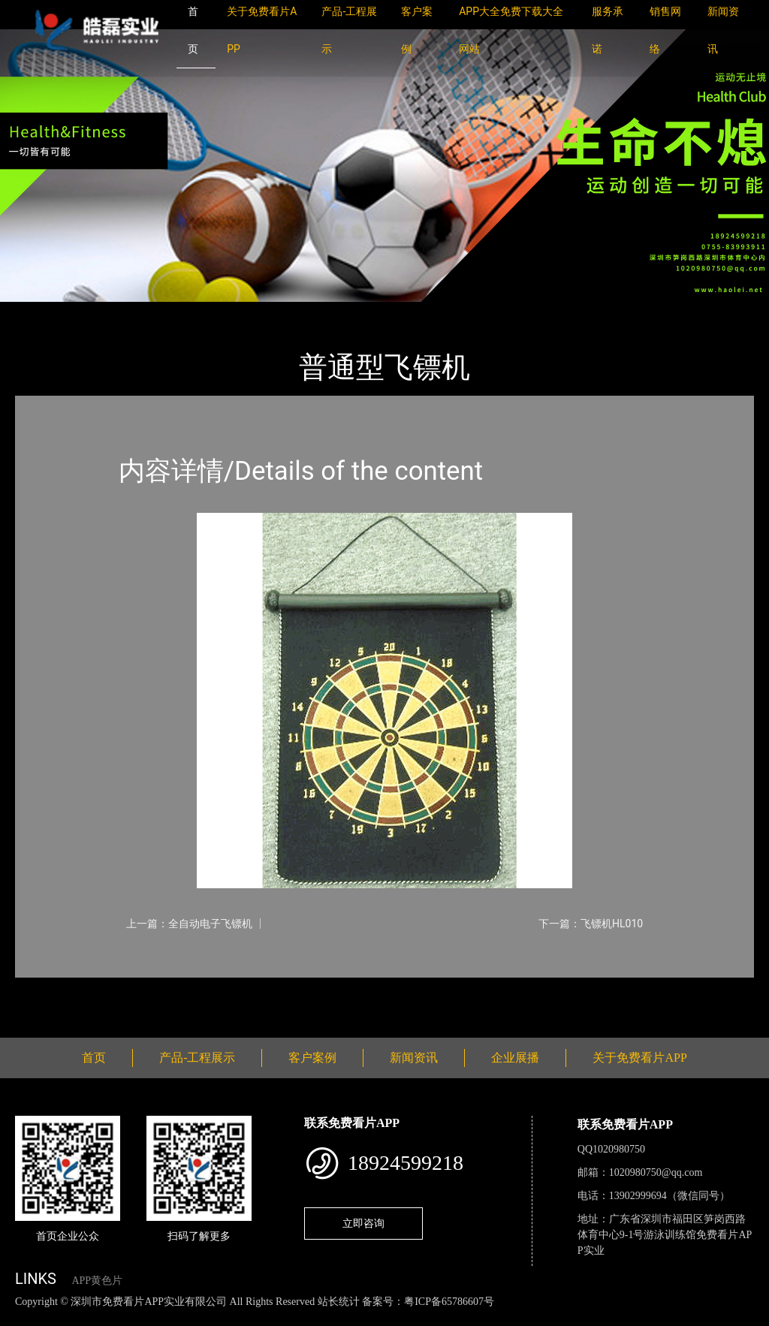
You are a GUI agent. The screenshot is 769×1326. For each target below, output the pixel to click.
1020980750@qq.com (656, 1172)
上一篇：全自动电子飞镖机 (189, 923)
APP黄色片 (96, 1280)
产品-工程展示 (105, 312)
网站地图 (22, 1317)
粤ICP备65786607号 (449, 1301)
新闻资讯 (414, 1057)
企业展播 (515, 1057)
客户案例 (312, 1057)
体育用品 (180, 312)
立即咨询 (363, 1223)
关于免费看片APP (639, 1057)
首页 (41, 312)
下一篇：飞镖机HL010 (590, 923)
